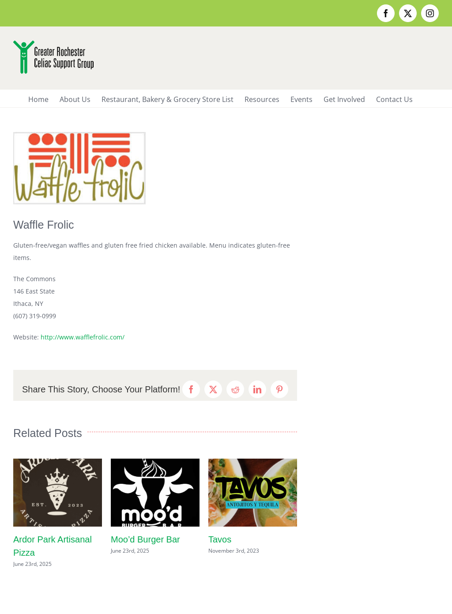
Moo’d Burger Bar (145, 539)
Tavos (219, 539)
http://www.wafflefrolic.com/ (82, 337)
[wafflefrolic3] (79, 168)
